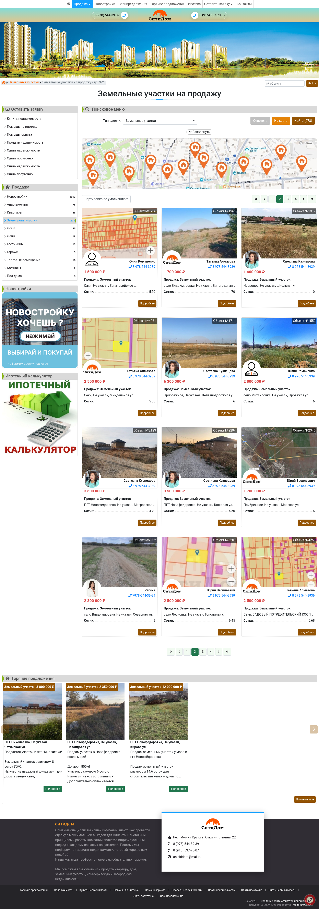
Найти (312, 83)
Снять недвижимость (282, 890)
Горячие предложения (168, 4)
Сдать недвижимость (221, 890)
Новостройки (105, 4)
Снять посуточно (143, 895)
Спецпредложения (133, 4)
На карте (280, 121)
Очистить (260, 121)
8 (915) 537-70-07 (208, 15)
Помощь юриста (155, 890)
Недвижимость (63, 890)
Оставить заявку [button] (218, 4)
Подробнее (147, 303)
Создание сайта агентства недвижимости (287, 900)
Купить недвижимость (94, 890)
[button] (160, 121)
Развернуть (199, 132)
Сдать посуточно (251, 890)
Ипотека (194, 4)
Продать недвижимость (187, 890)
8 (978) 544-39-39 (111, 15)
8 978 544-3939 (142, 267)
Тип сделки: (112, 121)
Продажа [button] (82, 4)
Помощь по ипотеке (126, 890)
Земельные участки (24, 82)
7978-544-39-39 (141, 595)
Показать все (305, 799)
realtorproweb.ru (302, 904)
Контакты (244, 4)
